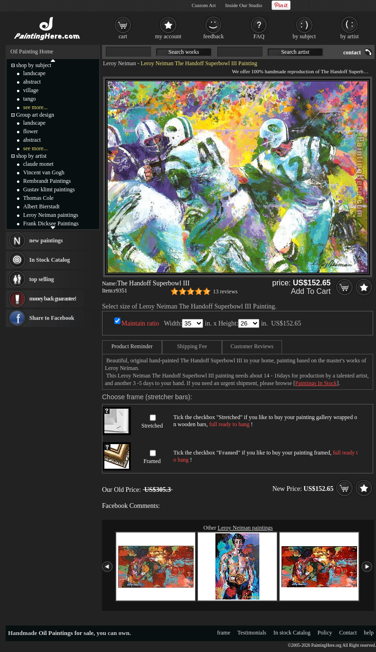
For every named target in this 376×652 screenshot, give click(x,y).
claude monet (38, 164)
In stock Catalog (292, 632)
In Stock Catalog (49, 260)
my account (168, 36)
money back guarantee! (52, 298)
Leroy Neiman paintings (245, 527)
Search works (184, 52)
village (31, 90)
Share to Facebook (51, 318)
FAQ (258, 36)
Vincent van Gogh (43, 172)
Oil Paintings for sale (66, 632)
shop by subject (33, 65)
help (369, 632)
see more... (35, 107)
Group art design (35, 115)
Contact (348, 632)
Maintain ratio (140, 323)
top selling (41, 279)
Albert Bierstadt (41, 206)
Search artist (295, 52)
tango (29, 98)
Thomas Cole (38, 198)
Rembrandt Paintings (47, 181)
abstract (32, 81)
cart (123, 36)
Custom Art (204, 5)
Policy (324, 632)
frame (224, 632)
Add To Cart (311, 291)
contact (352, 52)
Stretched (151, 425)
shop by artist (31, 156)
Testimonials (252, 632)
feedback (213, 36)
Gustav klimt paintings (49, 189)
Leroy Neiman (119, 63)
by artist (350, 36)
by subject (304, 36)
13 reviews (225, 291)
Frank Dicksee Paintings (50, 223)
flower (30, 131)
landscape (34, 73)
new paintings (46, 240)
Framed (152, 461)
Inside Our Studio (243, 5)
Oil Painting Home (31, 51)
